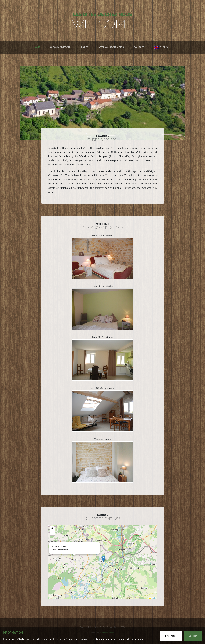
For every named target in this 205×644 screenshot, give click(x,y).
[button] (103, 559)
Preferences (171, 636)
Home (36, 47)
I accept (193, 636)
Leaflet (152, 598)
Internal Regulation (111, 47)
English (162, 47)
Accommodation (60, 47)
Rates (84, 47)
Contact (139, 47)
